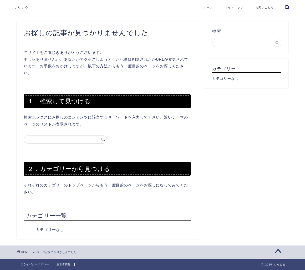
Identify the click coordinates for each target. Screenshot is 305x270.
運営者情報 (63, 264)
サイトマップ (234, 7)
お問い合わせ (264, 7)
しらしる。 (23, 7)
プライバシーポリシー (34, 264)
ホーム (208, 7)
